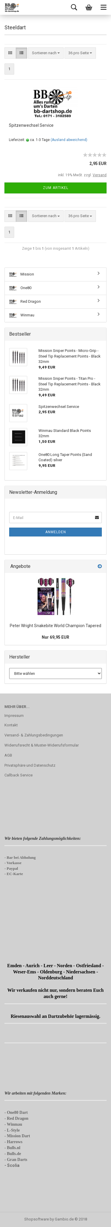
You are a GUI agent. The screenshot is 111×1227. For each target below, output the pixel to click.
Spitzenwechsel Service (31, 125)
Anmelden (55, 532)
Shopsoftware (36, 1219)
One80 (20, 288)
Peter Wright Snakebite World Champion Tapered (55, 625)
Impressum (14, 715)
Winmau (21, 315)
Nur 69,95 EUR (55, 637)
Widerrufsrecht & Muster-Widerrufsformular (41, 745)
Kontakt (11, 725)
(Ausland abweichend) (69, 140)
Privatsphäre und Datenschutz (29, 765)
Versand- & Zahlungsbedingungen (33, 735)
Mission (21, 274)
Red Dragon (25, 301)
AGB (8, 755)
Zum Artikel (55, 188)
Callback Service (18, 775)
